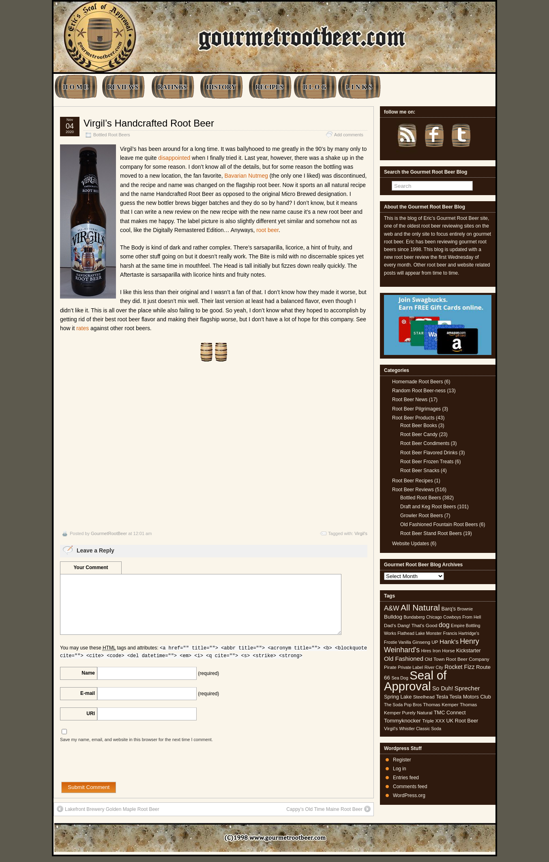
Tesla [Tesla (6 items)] (442, 697)
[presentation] (121, 766)
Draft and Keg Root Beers (428, 506)
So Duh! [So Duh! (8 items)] (442, 688)
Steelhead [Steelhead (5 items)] (424, 697)
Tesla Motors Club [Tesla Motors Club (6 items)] (470, 697)
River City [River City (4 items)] (434, 667)
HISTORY (221, 87)
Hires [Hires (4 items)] (426, 650)
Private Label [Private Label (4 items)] (410, 667)
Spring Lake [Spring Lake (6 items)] (398, 697)
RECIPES (269, 87)
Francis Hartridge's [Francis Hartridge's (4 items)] (461, 633)
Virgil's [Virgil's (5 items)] (391, 728)
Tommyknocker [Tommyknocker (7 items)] (402, 721)
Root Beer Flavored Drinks (428, 453)
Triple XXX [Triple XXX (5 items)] (433, 721)
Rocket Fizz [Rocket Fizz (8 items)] (459, 667)
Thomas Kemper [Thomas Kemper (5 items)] (440, 704)
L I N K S (359, 87)
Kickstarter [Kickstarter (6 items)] (468, 650)
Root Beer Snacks (420, 470)
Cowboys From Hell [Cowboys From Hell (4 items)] (462, 617)
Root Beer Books (418, 425)
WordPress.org (409, 795)
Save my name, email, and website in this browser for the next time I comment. (136, 739)
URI (90, 713)
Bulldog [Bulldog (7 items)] (393, 617)
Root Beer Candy (418, 434)
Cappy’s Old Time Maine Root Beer (328, 809)
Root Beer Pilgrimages (416, 409)
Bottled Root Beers (111, 134)
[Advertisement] (213, 446)
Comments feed (410, 786)
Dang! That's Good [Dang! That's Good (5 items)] (417, 625)
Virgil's (360, 533)
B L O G (314, 87)
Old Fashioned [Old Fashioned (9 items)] (403, 658)
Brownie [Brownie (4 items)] (465, 608)
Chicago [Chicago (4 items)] (434, 617)
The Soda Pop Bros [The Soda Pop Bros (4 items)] (403, 704)
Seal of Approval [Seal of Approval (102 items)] (415, 680)
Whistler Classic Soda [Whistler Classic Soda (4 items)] (420, 728)
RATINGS (172, 87)
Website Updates (410, 543)
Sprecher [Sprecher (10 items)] (467, 688)
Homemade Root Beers (417, 382)
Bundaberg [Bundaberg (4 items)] (414, 617)
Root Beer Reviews (413, 489)
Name (88, 673)
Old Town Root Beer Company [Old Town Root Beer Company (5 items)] (457, 659)
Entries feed (406, 777)
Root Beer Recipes (412, 481)
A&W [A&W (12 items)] (391, 608)
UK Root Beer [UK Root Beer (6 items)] (462, 721)
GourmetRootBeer (109, 533)
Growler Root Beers (421, 515)
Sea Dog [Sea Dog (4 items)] (399, 677)
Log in (399, 769)
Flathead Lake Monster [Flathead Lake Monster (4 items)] (419, 633)
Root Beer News (409, 399)
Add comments (348, 134)
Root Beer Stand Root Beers (431, 533)
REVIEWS (123, 87)
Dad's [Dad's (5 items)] (390, 625)
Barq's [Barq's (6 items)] (448, 609)
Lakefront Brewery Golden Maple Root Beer (108, 809)
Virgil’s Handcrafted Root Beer (149, 123)
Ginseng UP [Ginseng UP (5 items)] (425, 642)
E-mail (87, 693)
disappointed (174, 158)
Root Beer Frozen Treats (426, 461)
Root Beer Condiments (424, 443)
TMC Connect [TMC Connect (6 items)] (450, 712)
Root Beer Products (413, 418)
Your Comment (90, 567)
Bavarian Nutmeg (246, 175)
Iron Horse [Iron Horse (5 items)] (444, 650)
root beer (267, 230)
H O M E (75, 87)
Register (402, 760)
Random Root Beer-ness (419, 390)
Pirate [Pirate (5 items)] (390, 667)
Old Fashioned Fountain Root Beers (439, 524)
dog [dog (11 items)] (444, 624)
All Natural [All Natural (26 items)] (420, 607)
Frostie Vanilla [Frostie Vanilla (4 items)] (397, 642)
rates (82, 328)
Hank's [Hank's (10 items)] (449, 641)
